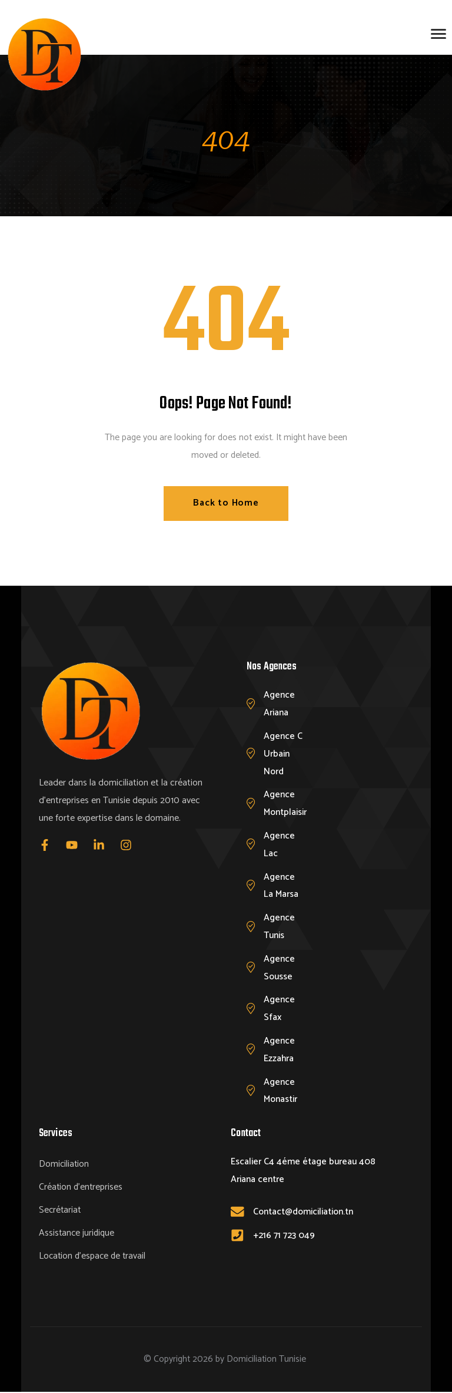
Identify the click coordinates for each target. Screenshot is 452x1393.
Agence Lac (279, 844)
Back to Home (226, 503)
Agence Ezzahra (279, 1050)
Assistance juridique (76, 1234)
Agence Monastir (280, 1091)
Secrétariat (60, 1211)
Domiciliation (64, 1164)
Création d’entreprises (80, 1188)
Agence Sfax (279, 1009)
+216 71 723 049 (284, 1235)
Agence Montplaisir (285, 804)
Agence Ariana (279, 704)
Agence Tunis (279, 926)
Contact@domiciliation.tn (303, 1211)
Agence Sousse (279, 968)
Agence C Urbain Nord (283, 754)
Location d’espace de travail (92, 1257)
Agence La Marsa (281, 886)
